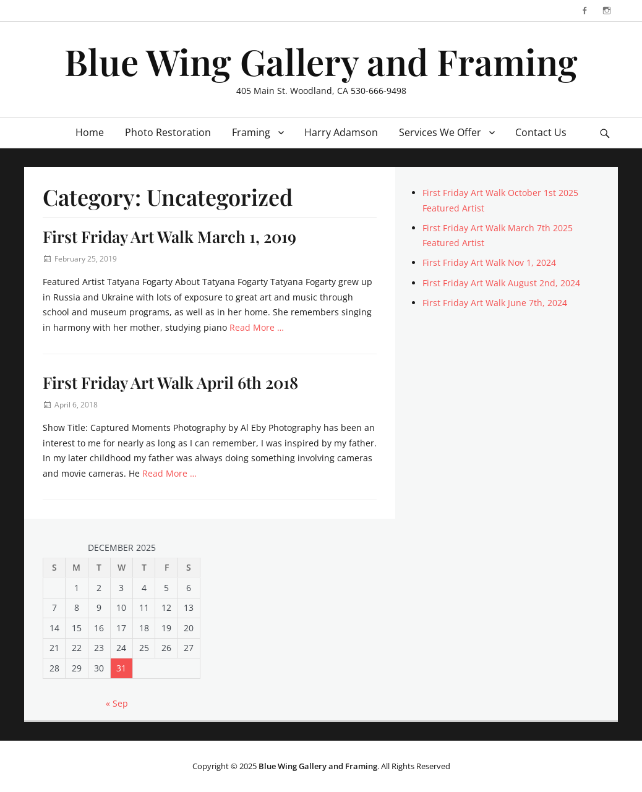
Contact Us (541, 132)
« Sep (117, 703)
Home (89, 132)
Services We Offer (440, 132)
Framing (251, 132)
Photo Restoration (168, 132)
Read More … (256, 327)
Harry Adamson (341, 132)
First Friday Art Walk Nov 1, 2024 (489, 262)
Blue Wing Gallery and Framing (321, 61)
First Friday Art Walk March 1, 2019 (169, 236)
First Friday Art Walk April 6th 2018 (170, 382)
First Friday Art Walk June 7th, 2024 (494, 303)
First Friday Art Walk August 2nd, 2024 (501, 283)
